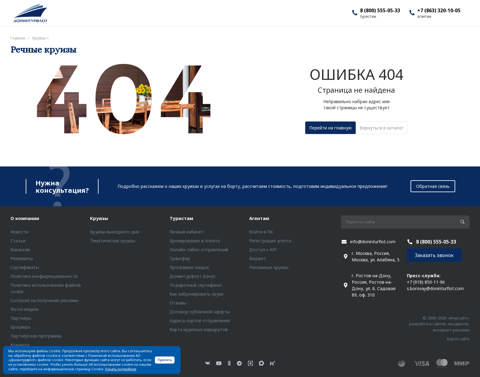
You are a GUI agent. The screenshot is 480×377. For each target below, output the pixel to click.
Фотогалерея (24, 309)
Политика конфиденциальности (44, 276)
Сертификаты (24, 267)
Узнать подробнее (120, 369)
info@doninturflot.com (373, 241)
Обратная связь (433, 186)
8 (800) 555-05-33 (380, 10)
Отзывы (178, 303)
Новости (19, 232)
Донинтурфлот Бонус (193, 276)
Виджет (257, 258)
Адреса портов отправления (200, 320)
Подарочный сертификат (196, 285)
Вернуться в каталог (381, 128)
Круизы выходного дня (114, 232)
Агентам (259, 218)
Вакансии (20, 249)
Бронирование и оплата (195, 241)
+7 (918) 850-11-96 (426, 282)
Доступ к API (263, 249)
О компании (24, 218)
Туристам (181, 218)
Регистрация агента (270, 241)
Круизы (99, 218)
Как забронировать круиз (196, 294)
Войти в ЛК (261, 232)
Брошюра (20, 327)
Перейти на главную (330, 128)
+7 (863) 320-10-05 (438, 10)
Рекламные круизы (268, 267)
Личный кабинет (187, 232)
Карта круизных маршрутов (199, 329)
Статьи (17, 241)
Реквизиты (21, 258)
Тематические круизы (112, 241)
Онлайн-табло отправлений (199, 249)
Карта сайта (458, 339)
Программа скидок (189, 267)
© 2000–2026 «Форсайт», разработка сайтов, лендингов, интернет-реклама (439, 324)
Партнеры (20, 318)
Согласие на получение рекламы (44, 300)
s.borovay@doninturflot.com (435, 288)
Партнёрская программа (36, 336)
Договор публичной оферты (200, 312)
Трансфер (180, 258)
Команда (19, 345)
